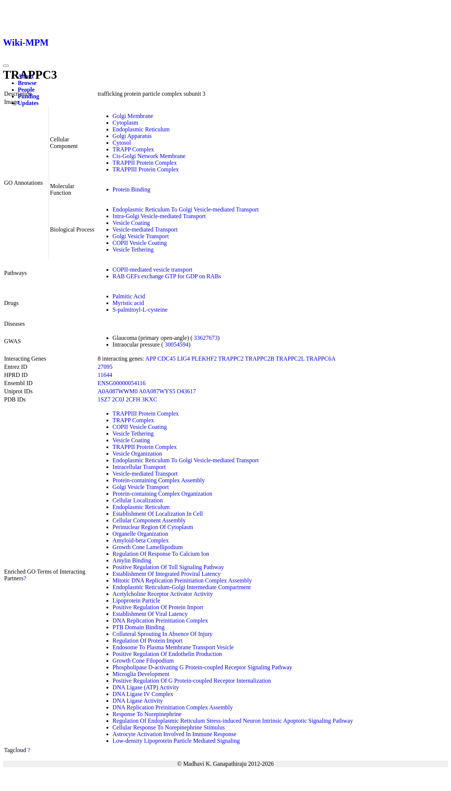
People (26, 89)
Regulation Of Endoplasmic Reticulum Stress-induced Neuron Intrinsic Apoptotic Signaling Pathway (232, 721)
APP (150, 358)
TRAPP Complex (133, 149)
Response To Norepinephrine (146, 714)
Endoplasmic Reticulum (140, 129)
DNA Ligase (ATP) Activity (145, 687)
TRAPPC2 (230, 358)
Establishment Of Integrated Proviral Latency (166, 574)
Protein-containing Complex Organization (162, 493)
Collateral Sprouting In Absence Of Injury (162, 634)
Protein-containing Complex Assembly (158, 480)
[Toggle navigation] (6, 66)
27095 (105, 367)
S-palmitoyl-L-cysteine (139, 309)
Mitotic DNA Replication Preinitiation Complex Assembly (182, 580)
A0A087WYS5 (157, 391)
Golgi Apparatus (131, 136)
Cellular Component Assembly (148, 520)
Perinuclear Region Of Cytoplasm (152, 527)
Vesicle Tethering (133, 249)
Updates (28, 103)
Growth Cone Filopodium (143, 660)
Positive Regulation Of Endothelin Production (167, 654)
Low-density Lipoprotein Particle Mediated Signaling (176, 741)
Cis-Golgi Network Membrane (148, 156)
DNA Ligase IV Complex (142, 694)
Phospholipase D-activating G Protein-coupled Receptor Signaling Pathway (202, 667)
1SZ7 (104, 399)
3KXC (149, 399)
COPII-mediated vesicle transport (152, 269)
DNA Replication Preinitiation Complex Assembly (172, 707)
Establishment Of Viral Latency (150, 614)
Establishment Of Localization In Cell (157, 514)
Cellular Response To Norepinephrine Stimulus (168, 727)
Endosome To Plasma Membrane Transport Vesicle (173, 647)
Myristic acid (128, 303)
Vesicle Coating (131, 223)
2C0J (118, 399)
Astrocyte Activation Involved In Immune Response (174, 734)
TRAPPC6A (321, 358)
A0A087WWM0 (118, 391)
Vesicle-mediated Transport (145, 229)
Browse (27, 83)
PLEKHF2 (204, 358)
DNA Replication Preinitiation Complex (160, 620)
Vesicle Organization (137, 453)
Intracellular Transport (139, 467)
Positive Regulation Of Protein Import (157, 607)
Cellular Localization (137, 500)
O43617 (186, 391)
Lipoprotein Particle (136, 600)
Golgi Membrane (132, 116)
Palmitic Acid (128, 296)
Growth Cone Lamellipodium (147, 547)
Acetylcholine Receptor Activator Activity (162, 594)
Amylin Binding (131, 560)
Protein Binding (131, 189)
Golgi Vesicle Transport (140, 236)
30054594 (176, 344)
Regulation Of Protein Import (147, 640)
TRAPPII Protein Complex (144, 163)
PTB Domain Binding (138, 627)
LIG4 (183, 358)
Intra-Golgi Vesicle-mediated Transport (158, 216)
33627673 (206, 338)
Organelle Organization (140, 534)
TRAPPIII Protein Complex (145, 169)
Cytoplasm (125, 122)
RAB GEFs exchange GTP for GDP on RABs (166, 276)
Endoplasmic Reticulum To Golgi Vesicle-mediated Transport (185, 209)
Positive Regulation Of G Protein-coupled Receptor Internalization (191, 680)
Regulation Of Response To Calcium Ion (160, 554)
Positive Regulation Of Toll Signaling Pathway (168, 567)
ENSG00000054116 (121, 383)
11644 (105, 375)
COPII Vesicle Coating (139, 243)
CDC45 (167, 358)
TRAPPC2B (259, 358)
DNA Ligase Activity (137, 701)
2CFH (133, 399)
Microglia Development (140, 674)
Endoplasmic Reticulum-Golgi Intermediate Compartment (181, 587)
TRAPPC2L (290, 358)
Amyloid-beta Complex (140, 540)
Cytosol (121, 143)
